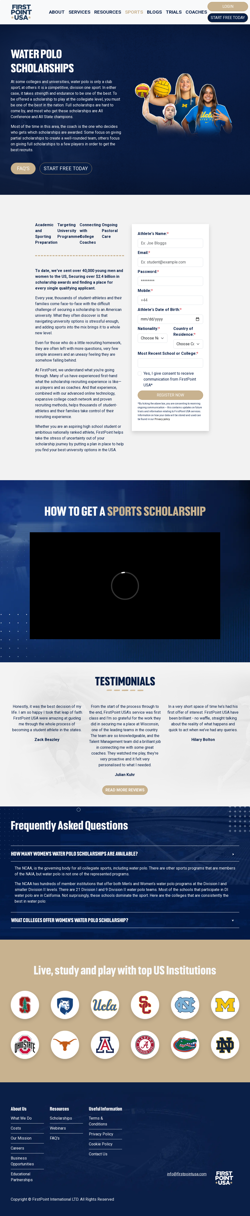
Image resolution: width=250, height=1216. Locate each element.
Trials (174, 12)
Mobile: (145, 290)
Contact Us (98, 1154)
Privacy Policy (101, 1134)
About (57, 12)
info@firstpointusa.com (187, 1174)
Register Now (170, 395)
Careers (17, 1148)
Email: (144, 252)
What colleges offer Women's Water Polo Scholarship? (69, 920)
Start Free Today (228, 17)
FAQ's (23, 168)
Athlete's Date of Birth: (160, 309)
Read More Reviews (125, 790)
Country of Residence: (184, 331)
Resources (107, 12)
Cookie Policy (101, 1144)
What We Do (21, 1118)
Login (227, 6)
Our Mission (21, 1138)
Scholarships (61, 1118)
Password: (148, 271)
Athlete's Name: (153, 233)
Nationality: (149, 328)
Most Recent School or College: (168, 353)
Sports (134, 12)
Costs (16, 1128)
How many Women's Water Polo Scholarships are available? (74, 853)
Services (79, 12)
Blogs (154, 12)
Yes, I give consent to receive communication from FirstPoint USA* (170, 379)
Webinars (58, 1128)
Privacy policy (162, 419)
